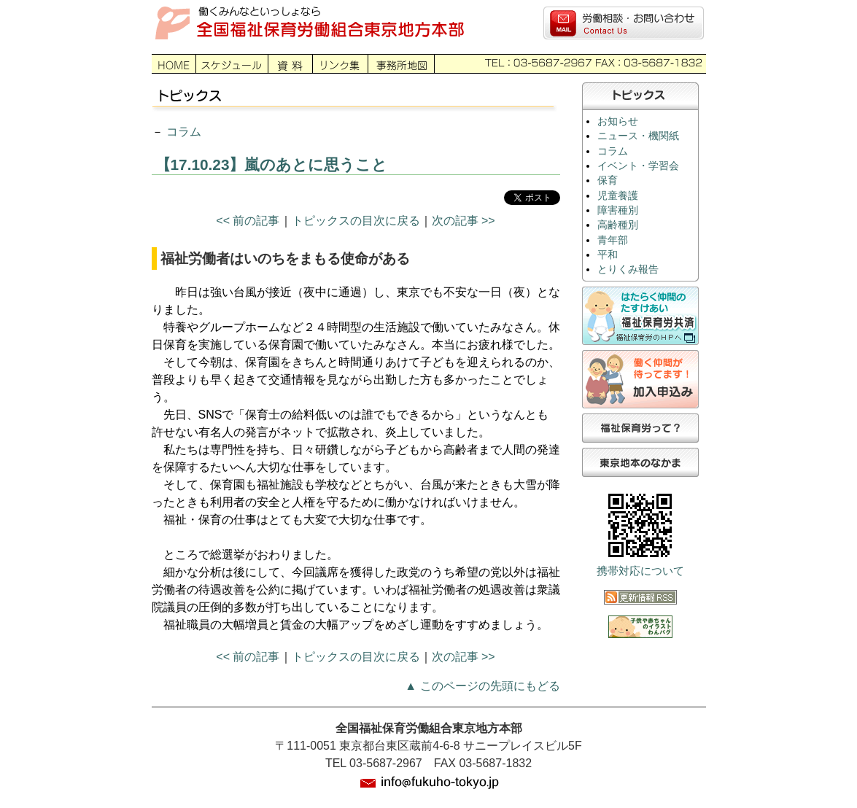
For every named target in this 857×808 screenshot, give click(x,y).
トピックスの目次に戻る (356, 220)
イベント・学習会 (638, 165)
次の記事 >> (463, 220)
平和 (607, 254)
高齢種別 (617, 225)
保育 (607, 180)
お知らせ (617, 121)
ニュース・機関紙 (638, 136)
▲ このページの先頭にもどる (482, 686)
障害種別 (617, 210)
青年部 (612, 240)
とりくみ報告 (628, 269)
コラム (183, 131)
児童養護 (617, 195)
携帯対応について (640, 571)
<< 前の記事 (247, 220)
